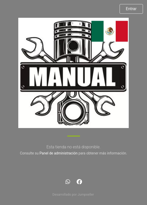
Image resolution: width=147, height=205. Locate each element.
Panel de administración (59, 153)
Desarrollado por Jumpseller (73, 194)
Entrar (131, 8)
